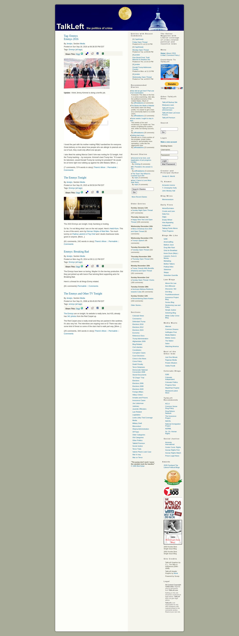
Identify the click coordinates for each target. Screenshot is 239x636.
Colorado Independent (170, 378)
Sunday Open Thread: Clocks (143, 280)
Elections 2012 (137, 327)
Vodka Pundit (170, 366)
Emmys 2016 (71, 39)
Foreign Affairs (137, 392)
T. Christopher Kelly (169, 188)
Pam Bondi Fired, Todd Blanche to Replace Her (141, 58)
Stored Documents (139, 375)
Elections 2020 (137, 389)
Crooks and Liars (168, 211)
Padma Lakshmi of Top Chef (83, 234)
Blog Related (137, 344)
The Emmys (69, 314)
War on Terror (137, 457)
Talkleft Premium (138, 443)
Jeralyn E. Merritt (168, 176)
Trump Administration (140, 339)
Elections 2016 (137, 324)
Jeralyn (69, 44)
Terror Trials (136, 449)
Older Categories (138, 435)
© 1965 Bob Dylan (137, 466)
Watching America (172, 346)
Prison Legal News (172, 456)
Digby (164, 217)
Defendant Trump (138, 321)
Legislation (136, 415)
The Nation (169, 341)
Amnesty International (170, 443)
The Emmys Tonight (75, 177)
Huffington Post (171, 332)
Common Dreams (171, 329)
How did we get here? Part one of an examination (142, 92)
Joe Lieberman (138, 403)
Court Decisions (138, 356)
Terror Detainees (138, 367)
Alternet (168, 326)
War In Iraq (136, 454)
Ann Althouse (170, 286)
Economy (135, 333)
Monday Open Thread (140, 50)
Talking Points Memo (170, 228)
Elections (135, 380)
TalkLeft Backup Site (169, 102)
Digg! (78, 54)
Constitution (136, 350)
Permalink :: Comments (88, 286)
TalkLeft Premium (168, 118)
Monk (176, 573)
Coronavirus (136, 319)
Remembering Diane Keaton (142, 298)
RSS (174, 53)
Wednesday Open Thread (142, 77)
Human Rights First (172, 450)
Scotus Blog (169, 302)
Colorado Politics (171, 382)
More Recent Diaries (139, 197)
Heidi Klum (114, 229)
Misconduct (136, 426)
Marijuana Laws (168, 105)
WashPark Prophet (172, 388)
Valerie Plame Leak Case (141, 452)
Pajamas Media (171, 360)
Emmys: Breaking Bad (76, 251)
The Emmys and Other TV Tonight (83, 293)
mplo (136, 178)
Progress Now (170, 385)
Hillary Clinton (137, 395)
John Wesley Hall (168, 191)
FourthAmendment (172, 294)
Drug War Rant (169, 247)
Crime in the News (139, 359)
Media (82, 44)
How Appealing (167, 222)
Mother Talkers (169, 264)
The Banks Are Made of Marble (142, 106)
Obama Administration (140, 429)
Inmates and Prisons (140, 398)
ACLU (167, 404)
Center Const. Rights (173, 447)
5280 (165, 239)
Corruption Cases (139, 353)
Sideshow (167, 269)
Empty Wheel (167, 220)
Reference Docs (138, 336)
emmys (72, 304)
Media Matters (170, 335)
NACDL (168, 421)
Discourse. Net (170, 289)
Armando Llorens (168, 185)
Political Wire (168, 267)
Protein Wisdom (171, 363)
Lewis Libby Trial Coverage (142, 418)
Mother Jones (170, 338)
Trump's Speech (138, 240)
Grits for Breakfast (170, 250)
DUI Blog (168, 292)
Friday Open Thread (139, 42)
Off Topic (135, 432)
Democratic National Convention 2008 (140, 371)
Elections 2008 (137, 386)
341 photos (71, 316)
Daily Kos (165, 214)
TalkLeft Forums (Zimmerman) (168, 109)
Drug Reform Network (170, 412)
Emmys (72, 50)
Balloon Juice (169, 245)
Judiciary (135, 406)
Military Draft (137, 423)
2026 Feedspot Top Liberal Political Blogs (172, 466)
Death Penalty (137, 364)
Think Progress (167, 231)
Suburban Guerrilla (171, 275)
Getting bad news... (138, 135)
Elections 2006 (137, 383)
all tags (79, 50)
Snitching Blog (170, 313)
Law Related (137, 412)
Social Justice (137, 446)
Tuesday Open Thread (140, 250)
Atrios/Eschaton (168, 208)
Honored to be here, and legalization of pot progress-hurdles (141, 160)
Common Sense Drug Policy (171, 407)
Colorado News (138, 316)
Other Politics (137, 440)
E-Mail (163, 55)
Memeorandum (167, 199)
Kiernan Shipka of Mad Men (98, 231)
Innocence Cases (138, 400)
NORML (168, 429)
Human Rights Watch (173, 453)
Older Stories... (136, 305)
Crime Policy (137, 361)
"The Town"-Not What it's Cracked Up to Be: (140, 175)
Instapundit (166, 225)
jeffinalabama (139, 103)
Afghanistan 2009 (139, 341)
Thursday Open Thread (141, 259)
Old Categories (138, 437)
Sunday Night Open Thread (142, 210)
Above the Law (170, 283)
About (169, 53)
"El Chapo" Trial (138, 378)
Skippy (166, 272)
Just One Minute (171, 357)
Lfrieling (137, 164)
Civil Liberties (137, 347)
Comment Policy (173, 55)
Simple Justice (170, 310)
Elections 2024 (137, 330)
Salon (167, 343)
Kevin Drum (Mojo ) (171, 253)
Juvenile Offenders (139, 409)
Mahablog (167, 261)
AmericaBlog (168, 242)
